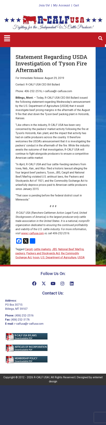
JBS (54, 249)
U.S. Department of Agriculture (58, 257)
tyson (36, 257)
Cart (76, 5)
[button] (7, 38)
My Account (61, 5)
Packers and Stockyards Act (43, 253)
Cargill (29, 249)
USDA (81, 257)
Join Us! (44, 5)
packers (20, 253)
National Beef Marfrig (71, 249)
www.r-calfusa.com (32, 233)
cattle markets (42, 249)
